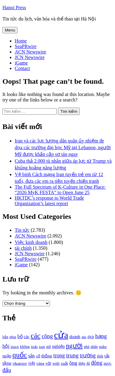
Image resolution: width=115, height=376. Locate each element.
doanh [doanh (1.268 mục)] (74, 336)
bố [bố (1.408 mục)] (20, 336)
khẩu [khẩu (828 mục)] (34, 346)
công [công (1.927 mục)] (47, 336)
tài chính (23, 248)
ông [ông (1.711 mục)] (73, 363)
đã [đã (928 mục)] (88, 364)
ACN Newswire (30, 51)
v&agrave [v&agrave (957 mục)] (20, 363)
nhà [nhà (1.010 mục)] (87, 347)
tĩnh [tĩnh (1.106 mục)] (100, 356)
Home (21, 40)
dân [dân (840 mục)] (84, 337)
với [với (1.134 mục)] (48, 363)
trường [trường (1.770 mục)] (88, 355)
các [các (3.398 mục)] (35, 336)
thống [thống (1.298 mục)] (46, 355)
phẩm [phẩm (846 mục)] (102, 346)
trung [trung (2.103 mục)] (72, 355)
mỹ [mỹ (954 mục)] (48, 347)
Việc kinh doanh (31, 242)
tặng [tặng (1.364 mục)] (6, 363)
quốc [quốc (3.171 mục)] (20, 355)
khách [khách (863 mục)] (15, 346)
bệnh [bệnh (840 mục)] (13, 337)
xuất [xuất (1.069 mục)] (64, 363)
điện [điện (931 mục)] (82, 364)
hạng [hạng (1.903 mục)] (101, 336)
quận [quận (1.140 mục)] (6, 356)
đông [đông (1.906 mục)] (96, 363)
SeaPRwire (25, 46)
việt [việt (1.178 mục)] (31, 363)
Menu (10, 30)
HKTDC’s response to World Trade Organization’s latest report (49, 200)
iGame (21, 62)
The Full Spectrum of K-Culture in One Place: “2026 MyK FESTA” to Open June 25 (60, 189)
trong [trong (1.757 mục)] (59, 355)
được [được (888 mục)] (108, 363)
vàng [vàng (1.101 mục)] (40, 363)
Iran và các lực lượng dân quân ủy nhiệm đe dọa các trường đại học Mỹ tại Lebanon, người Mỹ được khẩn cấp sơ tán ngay (63, 147)
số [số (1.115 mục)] (38, 356)
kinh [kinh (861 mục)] (42, 346)
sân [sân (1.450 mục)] (31, 355)
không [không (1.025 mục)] (25, 347)
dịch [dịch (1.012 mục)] (90, 337)
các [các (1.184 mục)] (27, 336)
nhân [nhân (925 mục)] (94, 347)
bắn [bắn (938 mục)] (5, 337)
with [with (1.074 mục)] (55, 363)
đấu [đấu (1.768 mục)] (6, 370)
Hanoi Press (14, 7)
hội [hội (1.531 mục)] (6, 346)
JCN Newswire (29, 57)
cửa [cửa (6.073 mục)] (61, 335)
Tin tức (22, 230)
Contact (22, 68)
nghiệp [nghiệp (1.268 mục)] (58, 346)
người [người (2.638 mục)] (74, 345)
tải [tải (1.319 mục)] (107, 355)
